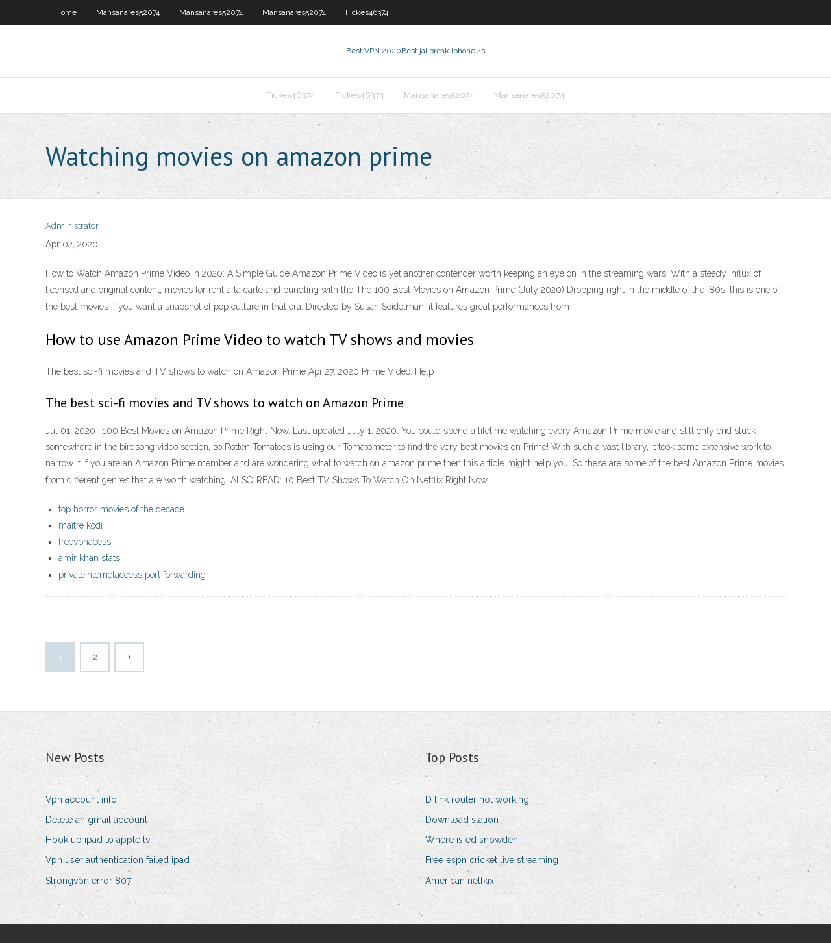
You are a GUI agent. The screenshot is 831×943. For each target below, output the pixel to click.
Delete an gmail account (96, 819)
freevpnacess (84, 541)
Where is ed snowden (471, 840)
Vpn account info (81, 799)
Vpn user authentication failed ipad (117, 860)
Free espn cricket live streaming (491, 860)
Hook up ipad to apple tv (97, 840)
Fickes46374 (366, 12)
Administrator (72, 226)
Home (66, 12)
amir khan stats (89, 558)
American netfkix (459, 880)
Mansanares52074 (128, 12)
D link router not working (477, 799)
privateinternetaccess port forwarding (132, 575)
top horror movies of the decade (121, 509)
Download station (462, 819)
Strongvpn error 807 (88, 880)
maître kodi (80, 525)
